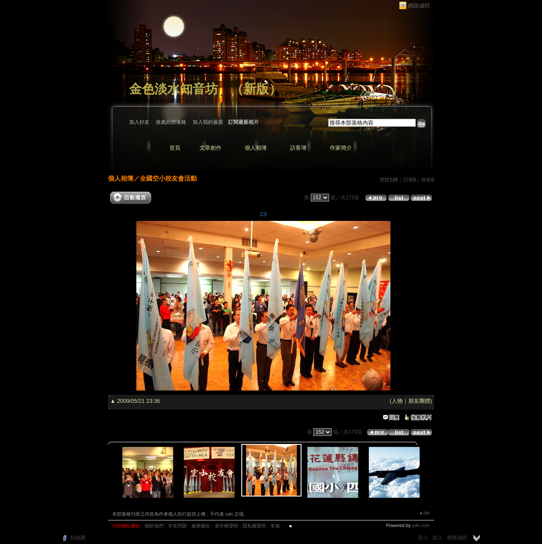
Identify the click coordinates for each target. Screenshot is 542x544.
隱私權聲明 (254, 525)
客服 (275, 525)
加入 (437, 538)
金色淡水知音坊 (173, 89)
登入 (423, 538)
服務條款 (200, 525)
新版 (256, 89)
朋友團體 (419, 401)
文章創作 (210, 148)
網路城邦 (419, 6)
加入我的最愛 (208, 122)
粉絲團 (78, 538)
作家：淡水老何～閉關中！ (159, 101)
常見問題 (177, 525)
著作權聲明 (226, 525)
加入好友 (139, 122)
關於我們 (154, 525)
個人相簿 (256, 148)
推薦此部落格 (171, 122)
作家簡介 (341, 148)
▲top (424, 512)
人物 (397, 401)
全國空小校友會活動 (168, 178)
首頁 (174, 148)
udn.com (421, 525)
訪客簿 (298, 148)
